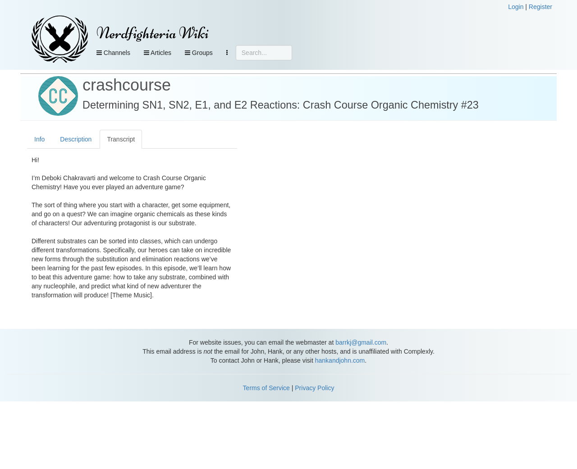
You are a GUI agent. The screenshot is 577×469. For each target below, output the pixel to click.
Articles (157, 52)
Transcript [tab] (121, 139)
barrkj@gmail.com (360, 342)
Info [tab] (39, 139)
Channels (113, 52)
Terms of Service (266, 388)
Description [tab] (76, 139)
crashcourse (126, 85)
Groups (199, 52)
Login (515, 6)
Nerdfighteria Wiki (152, 33)
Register (540, 6)
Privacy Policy (314, 388)
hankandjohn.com (340, 360)
